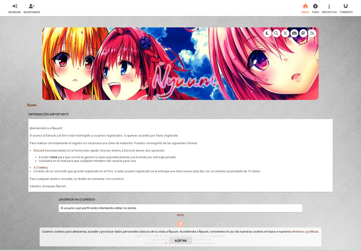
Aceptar (180, 240)
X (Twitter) (40, 167)
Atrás (180, 215)
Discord (39, 150)
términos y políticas (305, 231)
